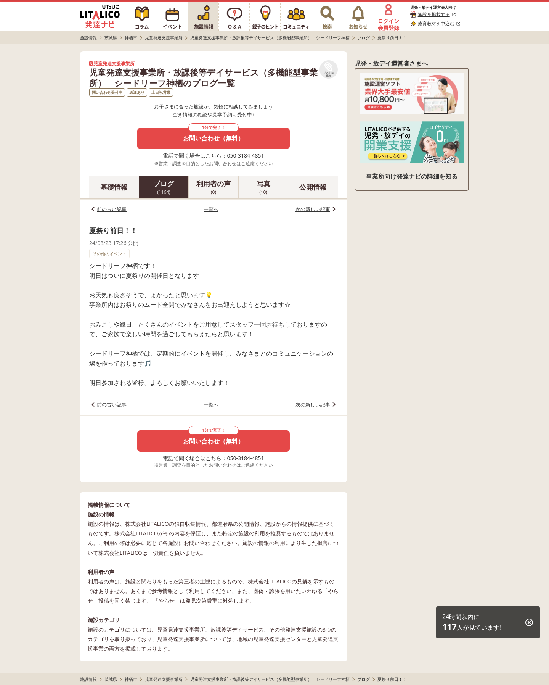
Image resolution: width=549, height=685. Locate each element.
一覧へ (211, 209)
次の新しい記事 (312, 209)
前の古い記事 (112, 209)
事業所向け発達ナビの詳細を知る (412, 176)
